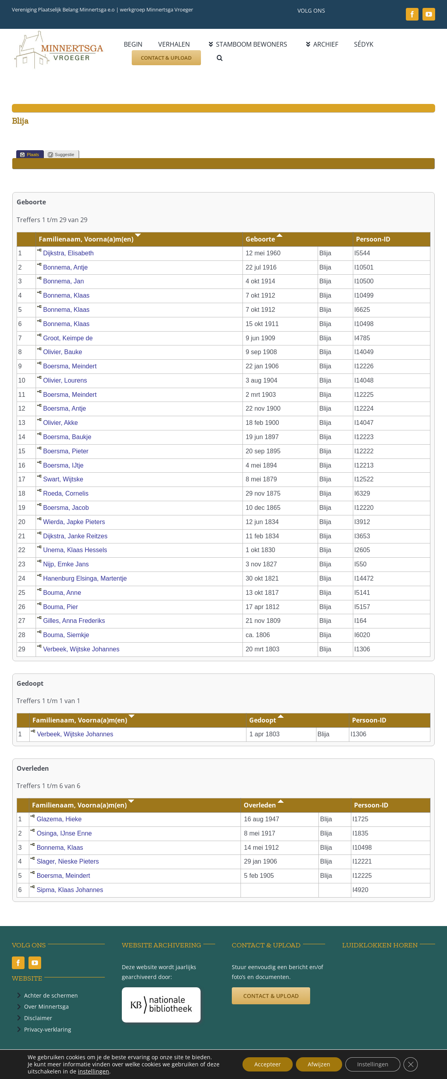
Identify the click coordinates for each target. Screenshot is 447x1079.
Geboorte (264, 239)
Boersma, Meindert (70, 366)
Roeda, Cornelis (66, 493)
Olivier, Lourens (65, 380)
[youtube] (428, 14)
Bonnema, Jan (63, 281)
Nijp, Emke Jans (66, 564)
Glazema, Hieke (59, 819)
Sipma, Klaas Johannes (70, 890)
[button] (220, 57)
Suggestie (61, 155)
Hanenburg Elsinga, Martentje (85, 578)
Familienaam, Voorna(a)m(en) (90, 239)
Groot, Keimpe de (68, 338)
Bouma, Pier (60, 607)
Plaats (29, 155)
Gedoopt (266, 720)
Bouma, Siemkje (66, 635)
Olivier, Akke (60, 422)
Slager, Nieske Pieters (68, 861)
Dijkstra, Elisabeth (68, 253)
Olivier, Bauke (62, 352)
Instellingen (372, 1064)
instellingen (93, 1071)
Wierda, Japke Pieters (74, 522)
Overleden (264, 805)
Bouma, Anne (62, 592)
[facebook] (412, 14)
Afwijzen (319, 1064)
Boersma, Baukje (67, 437)
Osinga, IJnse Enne (64, 833)
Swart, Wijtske (63, 479)
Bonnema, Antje (65, 267)
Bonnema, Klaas (66, 295)
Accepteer (267, 1064)
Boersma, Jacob (66, 507)
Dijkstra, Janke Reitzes (75, 536)
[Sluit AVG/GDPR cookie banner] (410, 1064)
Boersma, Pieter (66, 451)
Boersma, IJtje (63, 465)
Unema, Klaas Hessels (75, 550)
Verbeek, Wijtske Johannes (81, 649)
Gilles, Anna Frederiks (74, 620)
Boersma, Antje (64, 408)
